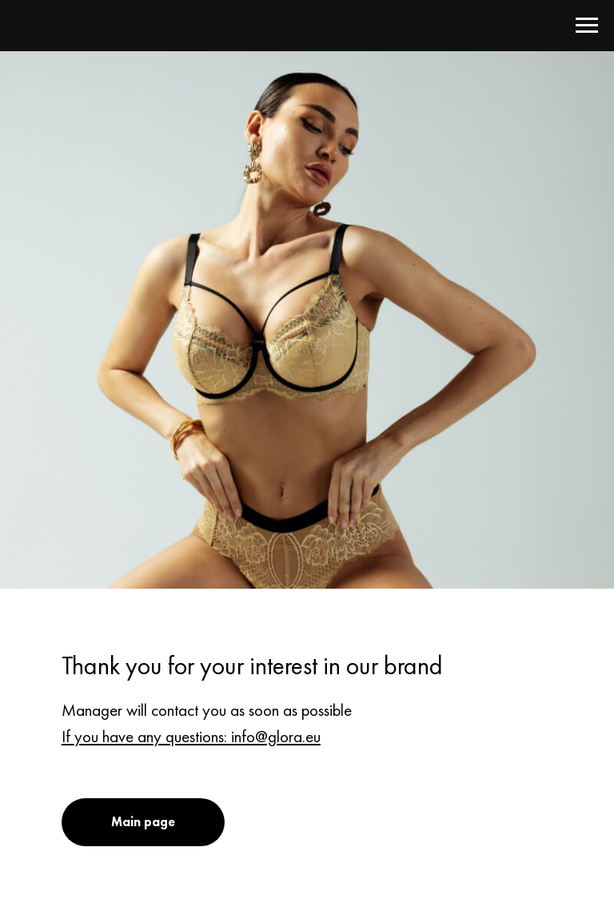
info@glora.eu (276, 736)
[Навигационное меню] (587, 26)
